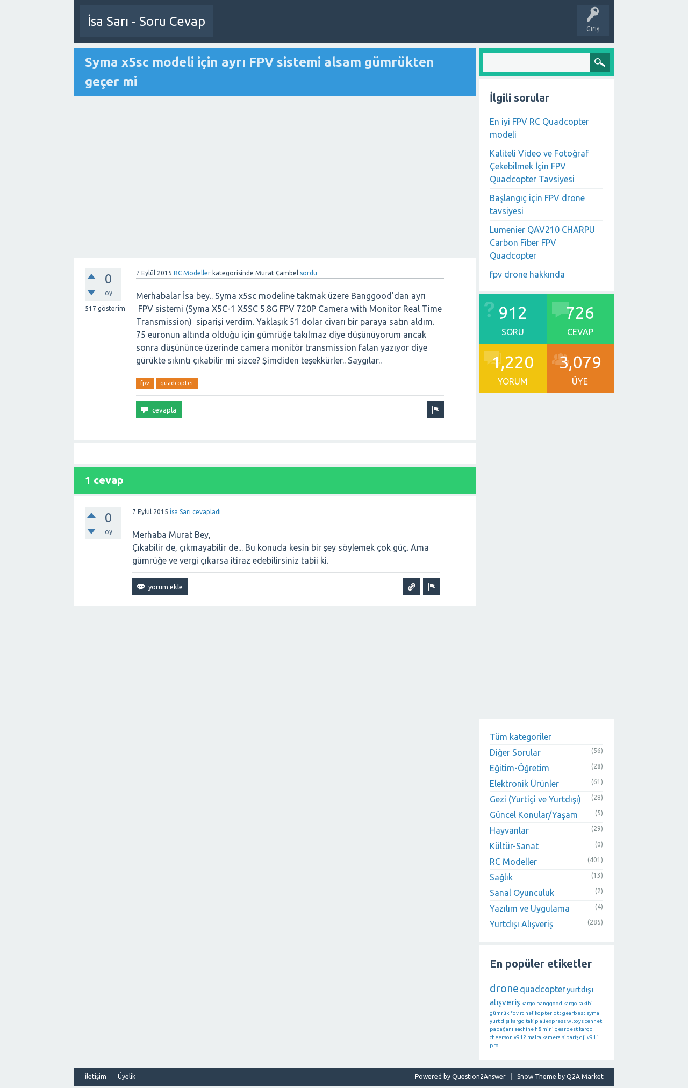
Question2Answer (479, 1075)
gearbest (573, 1012)
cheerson (501, 1037)
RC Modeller (192, 272)
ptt (557, 1012)
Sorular (351, 29)
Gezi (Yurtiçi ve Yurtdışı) (535, 798)
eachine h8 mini (534, 1029)
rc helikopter (536, 1012)
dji (582, 1037)
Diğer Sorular (515, 752)
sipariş (570, 1037)
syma (592, 1012)
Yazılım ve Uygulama (530, 908)
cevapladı (206, 511)
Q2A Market (585, 1075)
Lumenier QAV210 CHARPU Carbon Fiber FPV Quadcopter (542, 242)
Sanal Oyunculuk (522, 892)
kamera (551, 1037)
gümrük (499, 1012)
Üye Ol (232, 29)
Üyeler (512, 29)
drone (504, 988)
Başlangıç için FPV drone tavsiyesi (537, 204)
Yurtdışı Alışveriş (521, 923)
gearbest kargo (574, 1029)
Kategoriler (473, 29)
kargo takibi (578, 1003)
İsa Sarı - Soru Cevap (146, 21)
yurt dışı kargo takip (514, 1020)
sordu (308, 272)
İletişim (95, 1076)
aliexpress (553, 1020)
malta (534, 1037)
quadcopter (177, 382)
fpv (144, 382)
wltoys (575, 1020)
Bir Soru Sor (271, 29)
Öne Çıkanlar (392, 29)
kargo (528, 1003)
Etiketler (434, 29)
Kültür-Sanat (514, 845)
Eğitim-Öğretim (519, 767)
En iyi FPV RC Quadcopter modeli (539, 127)
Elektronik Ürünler (524, 783)
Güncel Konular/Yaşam (534, 814)
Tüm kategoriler (520, 736)
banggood (549, 1003)
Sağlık (501, 876)
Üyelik (126, 1076)
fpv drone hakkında (527, 274)
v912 (520, 1037)
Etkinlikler (314, 29)
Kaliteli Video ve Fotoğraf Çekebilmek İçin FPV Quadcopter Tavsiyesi (539, 165)
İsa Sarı (180, 511)
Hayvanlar (509, 830)
